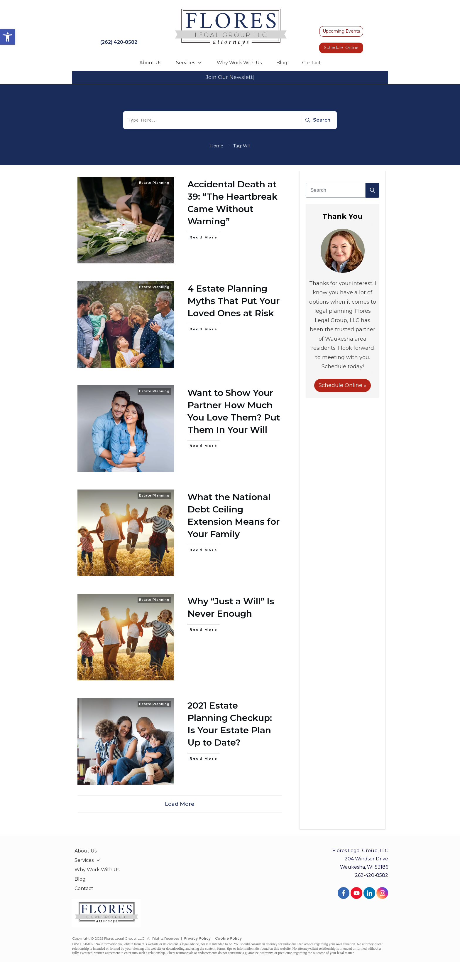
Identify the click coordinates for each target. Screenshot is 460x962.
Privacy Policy (197, 938)
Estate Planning (154, 183)
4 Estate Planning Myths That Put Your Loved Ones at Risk (233, 301)
